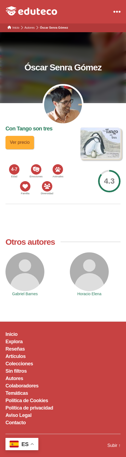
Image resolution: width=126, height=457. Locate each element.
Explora (14, 341)
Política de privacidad (29, 408)
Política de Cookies (26, 400)
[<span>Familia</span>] (25, 186)
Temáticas (16, 393)
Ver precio (20, 142)
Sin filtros (16, 371)
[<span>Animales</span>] (58, 169)
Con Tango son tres (28, 129)
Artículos (15, 356)
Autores (14, 378)
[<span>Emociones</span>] (36, 169)
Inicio (11, 334)
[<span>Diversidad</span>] (47, 186)
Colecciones (19, 363)
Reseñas (15, 349)
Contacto (15, 422)
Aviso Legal (18, 415)
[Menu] (117, 11)
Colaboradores (22, 386)
